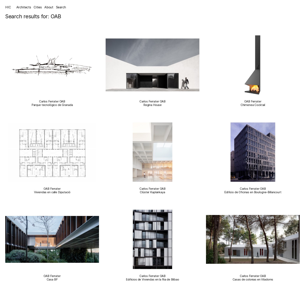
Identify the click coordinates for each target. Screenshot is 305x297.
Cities (38, 7)
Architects (23, 7)
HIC (8, 7)
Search (61, 7)
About (48, 7)
